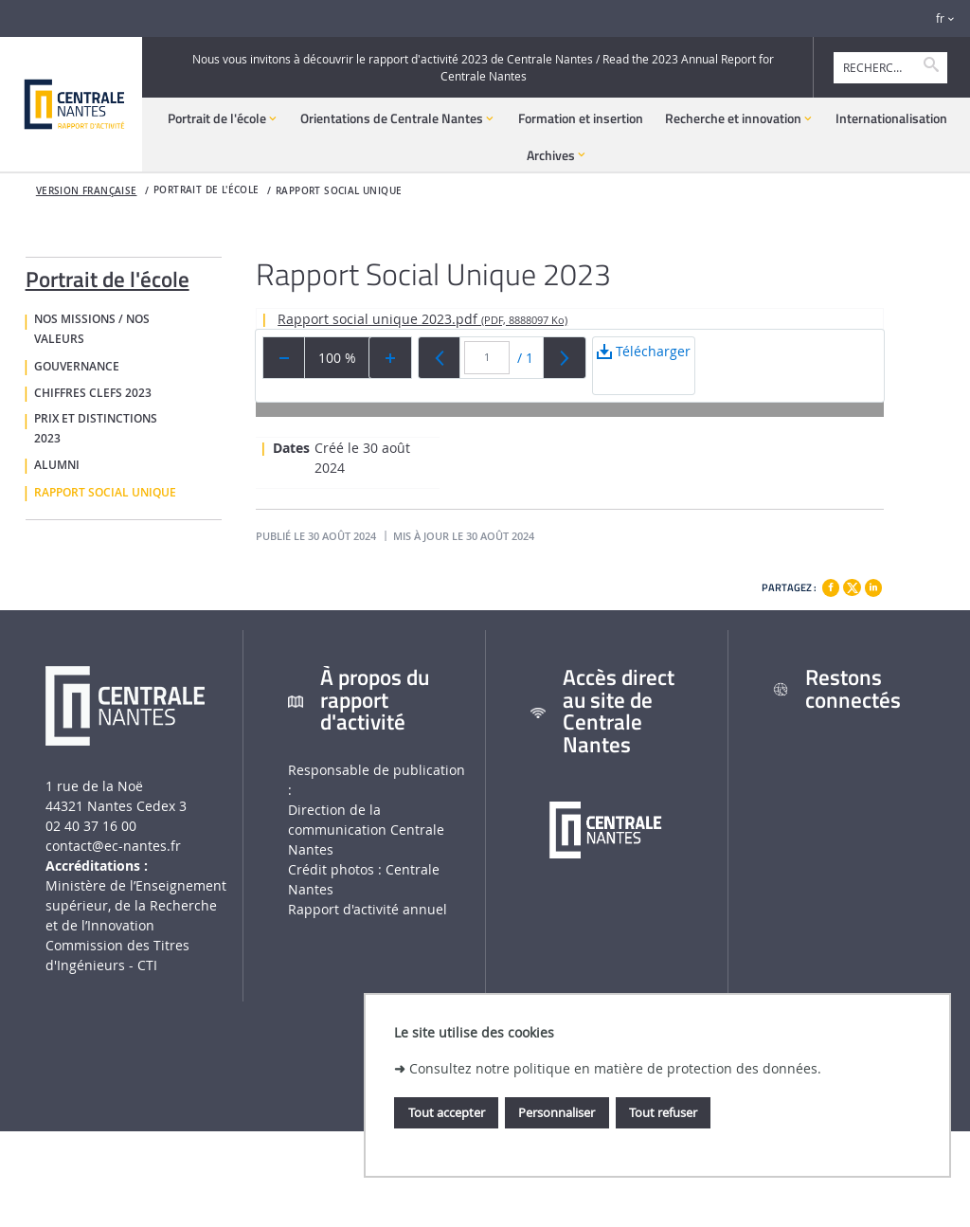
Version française (86, 191)
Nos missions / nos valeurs (92, 329)
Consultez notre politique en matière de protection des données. (615, 1068)
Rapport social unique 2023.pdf (422, 319)
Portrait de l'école (107, 275)
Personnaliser (556, 1112)
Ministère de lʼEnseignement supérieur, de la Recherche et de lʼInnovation (135, 905)
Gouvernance (76, 366)
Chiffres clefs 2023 (93, 393)
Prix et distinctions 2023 (95, 428)
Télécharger (643, 367)
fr (940, 18)
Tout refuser (663, 1112)
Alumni (57, 465)
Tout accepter (446, 1112)
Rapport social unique (339, 191)
